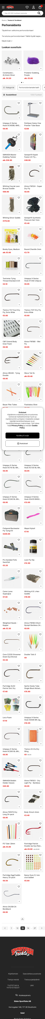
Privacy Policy (17, 425)
